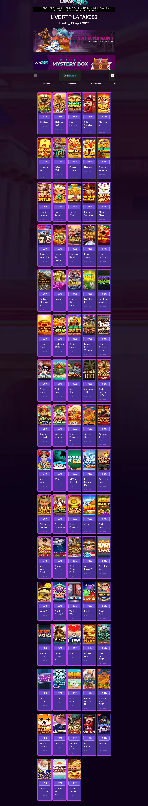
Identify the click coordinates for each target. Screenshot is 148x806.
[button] (112, 76)
